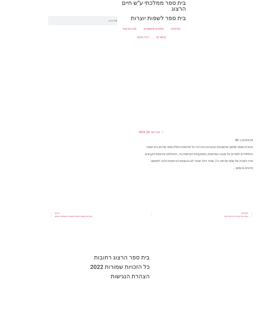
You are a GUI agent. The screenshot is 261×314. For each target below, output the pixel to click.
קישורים (140, 37)
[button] (256, 32)
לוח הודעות (108, 28)
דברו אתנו (122, 37)
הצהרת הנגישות (109, 276)
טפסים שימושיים (132, 28)
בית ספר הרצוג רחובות (101, 257)
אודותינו (154, 28)
